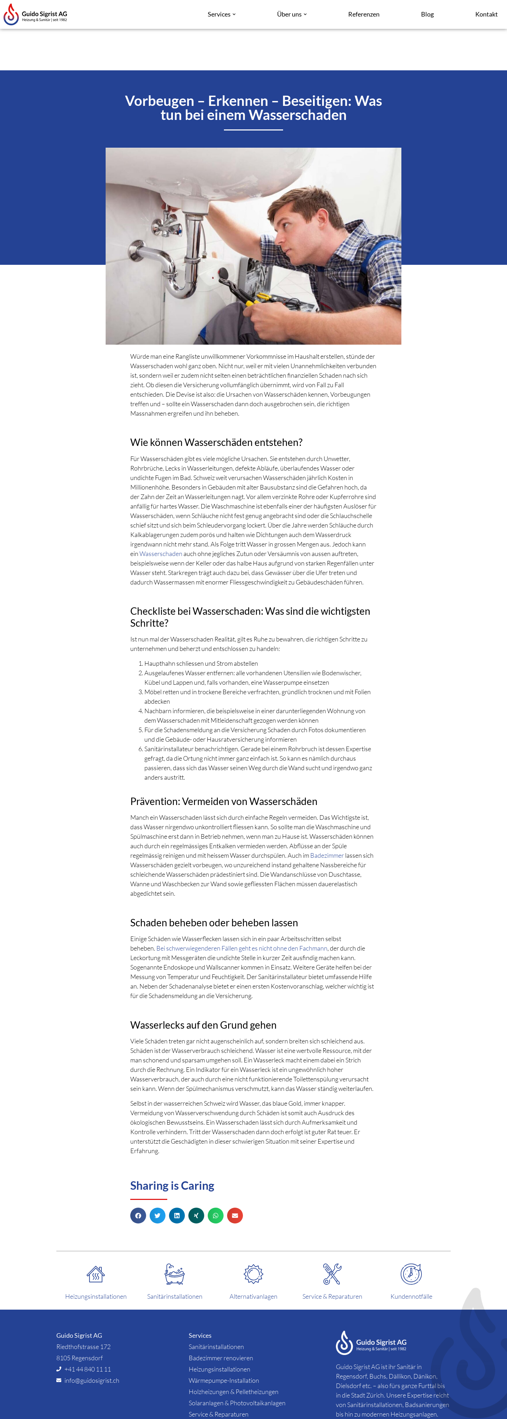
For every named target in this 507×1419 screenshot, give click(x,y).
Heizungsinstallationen (96, 1255)
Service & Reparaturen (332, 1255)
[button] (138, 1174)
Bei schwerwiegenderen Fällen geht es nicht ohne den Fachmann (241, 906)
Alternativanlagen (253, 1255)
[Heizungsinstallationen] (95, 1232)
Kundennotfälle (411, 1255)
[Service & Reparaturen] (332, 1232)
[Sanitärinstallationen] (174, 1232)
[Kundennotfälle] (411, 1232)
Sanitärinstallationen (174, 1255)
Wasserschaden (160, 512)
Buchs (377, 1334)
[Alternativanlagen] (253, 1232)
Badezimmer (327, 814)
